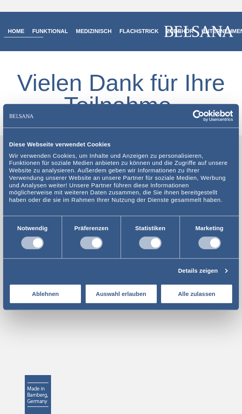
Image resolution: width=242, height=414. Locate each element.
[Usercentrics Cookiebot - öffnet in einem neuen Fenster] (198, 116)
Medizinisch (94, 31)
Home (16, 31)
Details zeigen (198, 271)
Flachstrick (139, 31)
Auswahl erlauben (121, 293)
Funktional (50, 31)
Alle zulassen (196, 293)
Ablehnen (45, 293)
